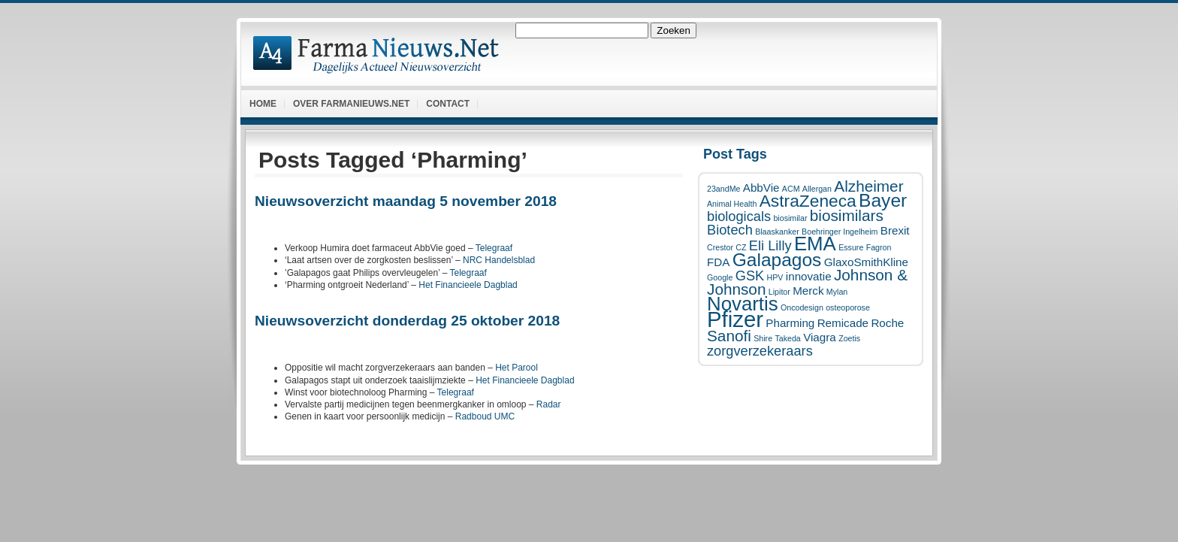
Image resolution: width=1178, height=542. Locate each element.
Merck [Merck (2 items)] (808, 290)
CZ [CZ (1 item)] (740, 247)
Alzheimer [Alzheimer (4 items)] (868, 186)
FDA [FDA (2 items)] (718, 262)
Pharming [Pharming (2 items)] (790, 322)
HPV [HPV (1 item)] (775, 277)
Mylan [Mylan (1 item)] (836, 291)
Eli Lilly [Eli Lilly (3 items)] (770, 245)
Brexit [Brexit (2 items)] (895, 230)
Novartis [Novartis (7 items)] (742, 303)
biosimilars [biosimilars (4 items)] (847, 215)
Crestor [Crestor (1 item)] (720, 247)
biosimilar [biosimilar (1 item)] (790, 218)
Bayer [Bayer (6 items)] (883, 200)
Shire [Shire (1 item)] (763, 338)
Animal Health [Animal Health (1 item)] (732, 203)
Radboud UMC (485, 416)
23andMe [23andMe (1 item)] (723, 188)
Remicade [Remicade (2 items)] (842, 322)
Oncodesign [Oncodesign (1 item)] (802, 307)
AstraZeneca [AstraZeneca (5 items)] (808, 200)
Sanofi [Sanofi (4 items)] (729, 335)
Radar (548, 404)
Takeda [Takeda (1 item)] (787, 338)
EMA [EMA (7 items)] (815, 243)
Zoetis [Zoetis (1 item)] (849, 338)
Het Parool (516, 367)
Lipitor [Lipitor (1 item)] (779, 291)
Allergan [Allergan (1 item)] (817, 188)
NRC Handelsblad (499, 260)
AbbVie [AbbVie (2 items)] (761, 187)
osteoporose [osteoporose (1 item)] (848, 307)
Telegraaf (494, 248)
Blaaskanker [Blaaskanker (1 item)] (777, 231)
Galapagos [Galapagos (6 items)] (777, 260)
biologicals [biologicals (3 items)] (739, 216)
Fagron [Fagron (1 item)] (879, 247)
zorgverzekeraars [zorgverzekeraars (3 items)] (760, 351)
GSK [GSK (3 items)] (749, 275)
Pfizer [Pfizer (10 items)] (735, 319)
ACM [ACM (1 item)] (791, 188)
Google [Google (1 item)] (719, 277)
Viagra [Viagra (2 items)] (819, 337)
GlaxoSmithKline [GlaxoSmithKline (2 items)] (866, 262)
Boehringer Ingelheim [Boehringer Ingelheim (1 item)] (839, 231)
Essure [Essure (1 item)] (850, 247)
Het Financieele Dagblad (467, 285)
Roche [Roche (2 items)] (887, 322)
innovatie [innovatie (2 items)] (809, 276)
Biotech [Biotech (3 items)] (730, 230)
